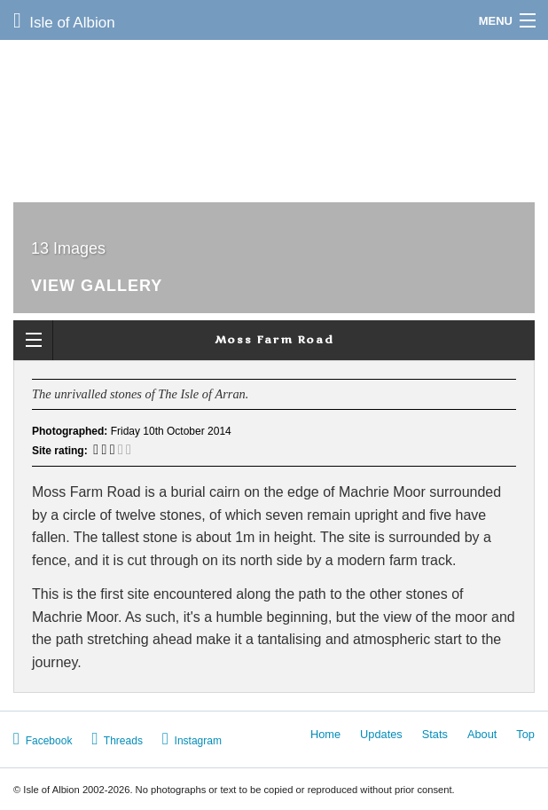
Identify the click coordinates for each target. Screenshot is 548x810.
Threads (117, 738)
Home (325, 734)
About (482, 734)
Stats (435, 734)
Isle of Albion (64, 20)
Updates (381, 734)
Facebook (42, 738)
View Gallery (96, 286)
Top (525, 734)
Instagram (192, 738)
